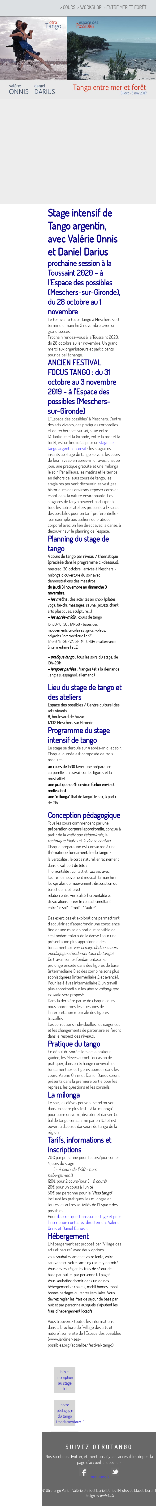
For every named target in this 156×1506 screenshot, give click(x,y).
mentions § (99, 1476)
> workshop (89, 7)
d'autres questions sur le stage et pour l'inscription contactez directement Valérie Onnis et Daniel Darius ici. (84, 1222)
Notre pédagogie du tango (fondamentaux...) (65, 1413)
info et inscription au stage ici (65, 1380)
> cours (67, 7)
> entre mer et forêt (125, 7)
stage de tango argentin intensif (81, 445)
